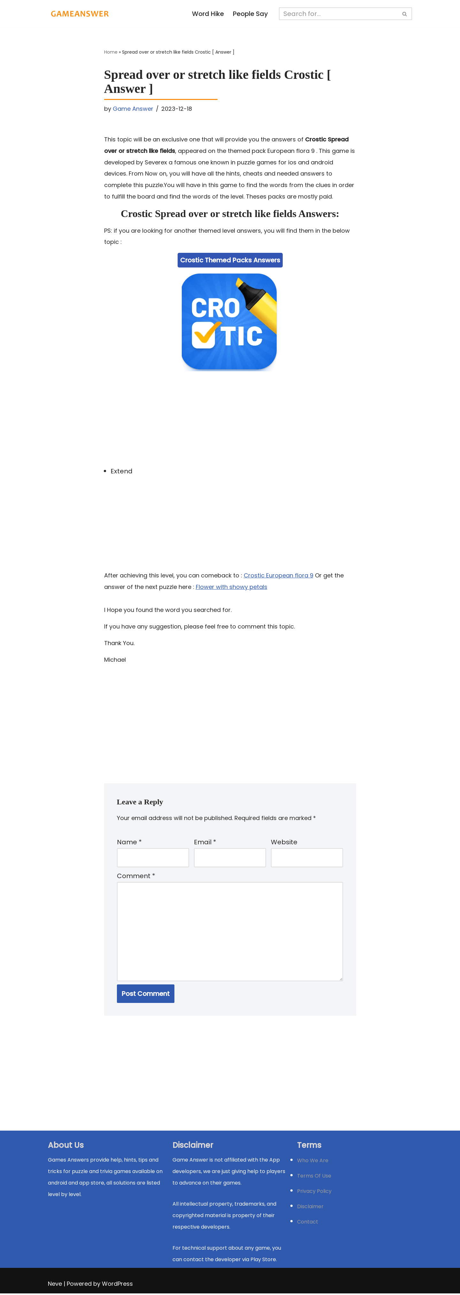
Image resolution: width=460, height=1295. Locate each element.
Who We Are (312, 1162)
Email (205, 843)
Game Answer (133, 109)
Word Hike (208, 14)
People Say (250, 14)
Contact (307, 1223)
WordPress (117, 1285)
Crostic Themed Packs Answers (230, 260)
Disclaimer (310, 1208)
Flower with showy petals (231, 587)
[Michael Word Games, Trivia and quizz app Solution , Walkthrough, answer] (80, 14)
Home (111, 52)
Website (284, 843)
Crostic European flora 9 (278, 576)
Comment (136, 877)
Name (129, 843)
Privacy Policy (314, 1192)
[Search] (338, 13)
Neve (55, 1285)
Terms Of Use (314, 1177)
